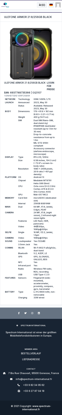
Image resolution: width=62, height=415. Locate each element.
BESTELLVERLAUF (31, 353)
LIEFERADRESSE (31, 359)
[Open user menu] (42, 5)
